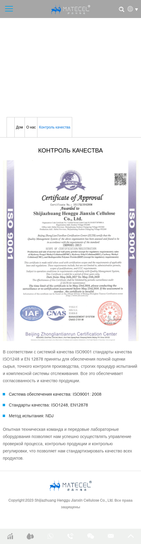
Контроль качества (54, 127)
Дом (19, 127)
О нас (31, 127)
